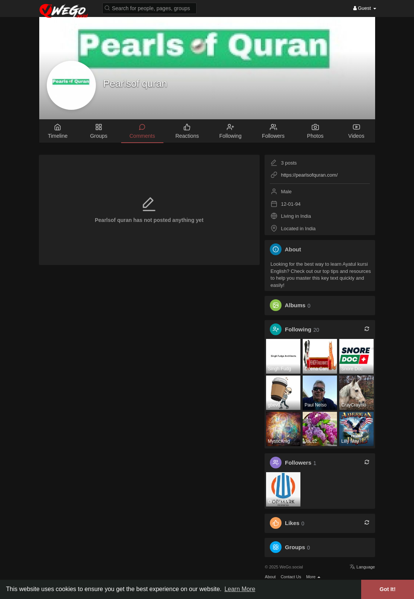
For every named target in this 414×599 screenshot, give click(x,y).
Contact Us (291, 576)
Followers (298, 463)
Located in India (298, 228)
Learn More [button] (240, 589)
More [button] (313, 576)
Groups (295, 547)
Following (298, 329)
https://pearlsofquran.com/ (309, 175)
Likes (292, 523)
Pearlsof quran (135, 83)
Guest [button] (364, 8)
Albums (295, 305)
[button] (149, 8)
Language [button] (362, 567)
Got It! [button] (388, 589)
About (270, 576)
